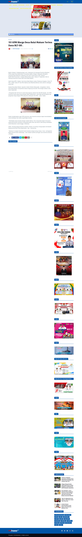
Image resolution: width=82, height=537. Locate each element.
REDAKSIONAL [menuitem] (60, 5)
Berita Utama (67, 514)
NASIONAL (63, 520)
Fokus (60, 516)
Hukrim (56, 518)
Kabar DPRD (66, 518)
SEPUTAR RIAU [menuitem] (21, 5)
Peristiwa (57, 522)
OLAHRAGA (69, 520)
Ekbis (56, 516)
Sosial (56, 524)
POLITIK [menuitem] (27, 5)
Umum (61, 524)
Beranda (10, 39)
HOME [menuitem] (10, 5)
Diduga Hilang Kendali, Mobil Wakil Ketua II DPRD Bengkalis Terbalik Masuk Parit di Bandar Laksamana (67, 486)
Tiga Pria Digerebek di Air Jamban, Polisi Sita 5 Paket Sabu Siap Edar (67, 500)
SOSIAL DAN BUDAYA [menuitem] (34, 5)
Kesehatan (57, 520)
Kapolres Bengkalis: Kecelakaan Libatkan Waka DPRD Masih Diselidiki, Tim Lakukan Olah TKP (67, 479)
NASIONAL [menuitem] (15, 5)
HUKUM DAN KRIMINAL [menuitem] (45, 5)
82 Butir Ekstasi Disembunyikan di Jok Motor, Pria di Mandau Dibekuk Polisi (66, 506)
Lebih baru (11, 171)
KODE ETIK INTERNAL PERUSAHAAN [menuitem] (27, 8)
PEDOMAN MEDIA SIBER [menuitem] (14, 8)
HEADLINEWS (66, 516)
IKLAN (61, 518)
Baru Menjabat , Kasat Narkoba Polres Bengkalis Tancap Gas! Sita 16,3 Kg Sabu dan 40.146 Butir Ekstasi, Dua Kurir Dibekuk (67, 493)
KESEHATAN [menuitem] (53, 5)
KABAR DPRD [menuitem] (38, 8)
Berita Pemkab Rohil (59, 514)
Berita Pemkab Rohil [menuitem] (47, 8)
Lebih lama (50, 171)
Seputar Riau (68, 522)
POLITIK (62, 522)
